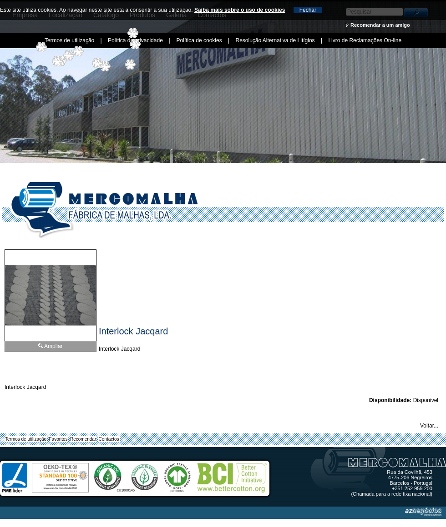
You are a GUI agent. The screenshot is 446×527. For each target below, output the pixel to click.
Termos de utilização (25, 439)
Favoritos (58, 439)
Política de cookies (199, 40)
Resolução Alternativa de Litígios (274, 40)
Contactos (109, 439)
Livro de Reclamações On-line (364, 40)
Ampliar (53, 346)
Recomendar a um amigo (380, 25)
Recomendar (83, 439)
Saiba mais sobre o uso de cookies (239, 10)
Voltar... (429, 426)
